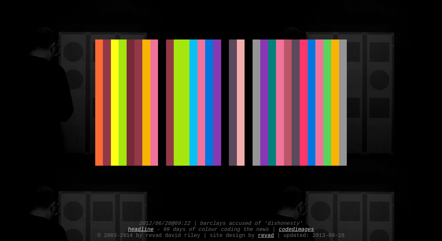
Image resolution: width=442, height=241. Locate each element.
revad (266, 235)
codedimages (296, 227)
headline (141, 227)
